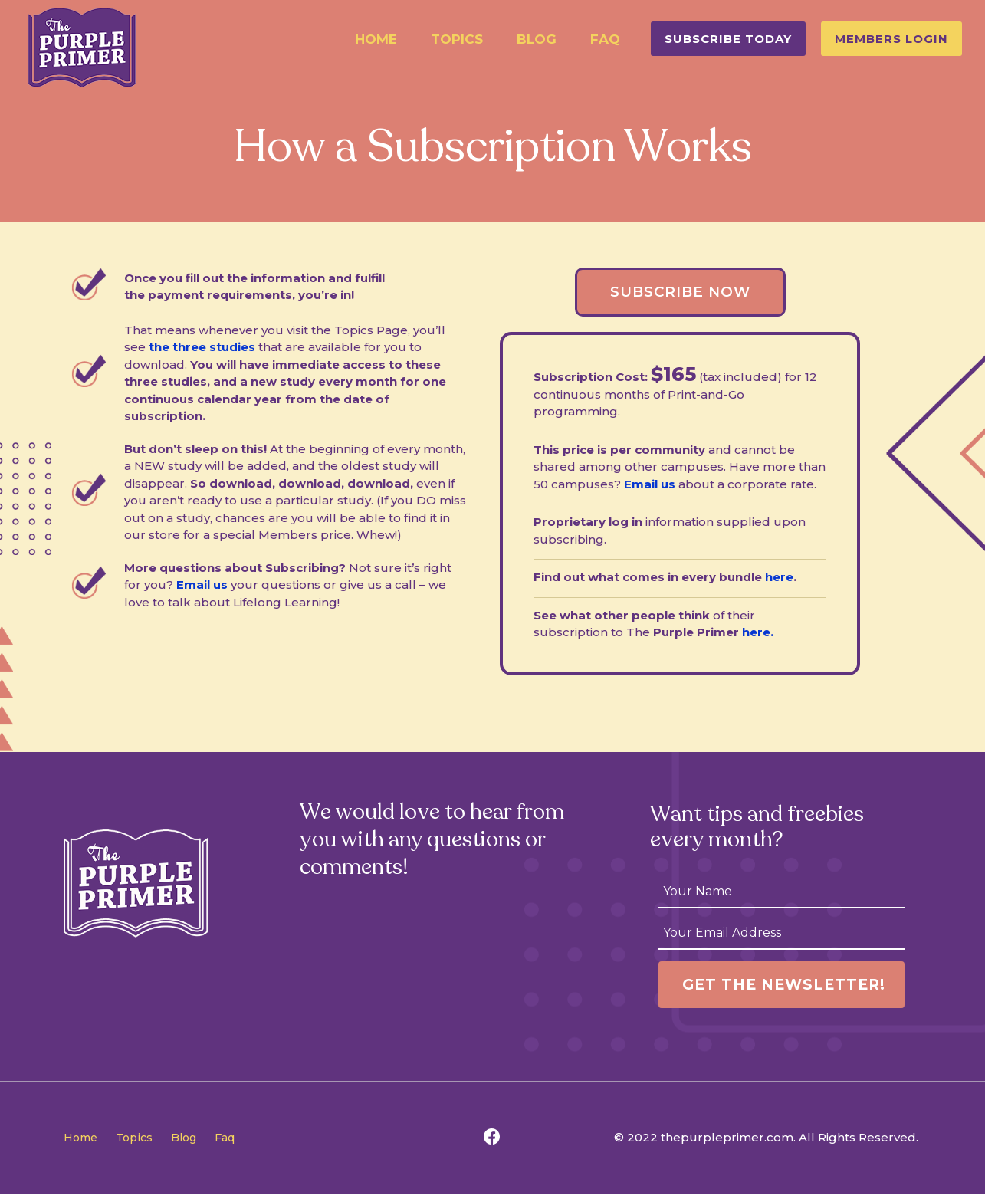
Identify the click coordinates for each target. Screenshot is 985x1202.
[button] (728, 38)
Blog (537, 39)
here (779, 581)
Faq (605, 39)
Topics (457, 39)
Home (376, 39)
